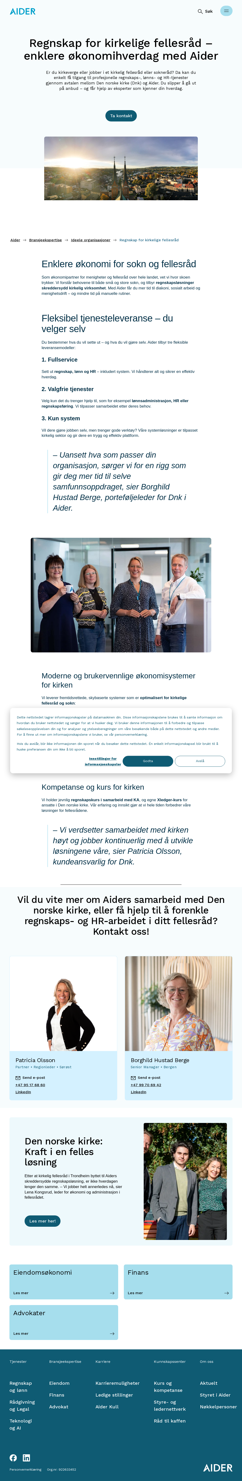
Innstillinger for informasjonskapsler (103, 761)
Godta (148, 761)
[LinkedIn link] (26, 1458)
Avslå (200, 761)
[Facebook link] (13, 1458)
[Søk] (205, 11)
